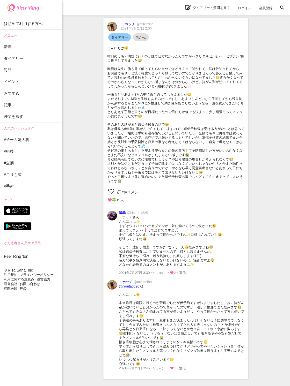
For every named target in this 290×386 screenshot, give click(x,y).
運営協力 (43, 279)
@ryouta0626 (129, 286)
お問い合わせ (30, 284)
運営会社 (10, 284)
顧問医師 (10, 288)
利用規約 (10, 275)
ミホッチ (137, 24)
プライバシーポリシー (37, 275)
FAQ (23, 288)
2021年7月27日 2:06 (136, 28)
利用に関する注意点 (19, 279)
